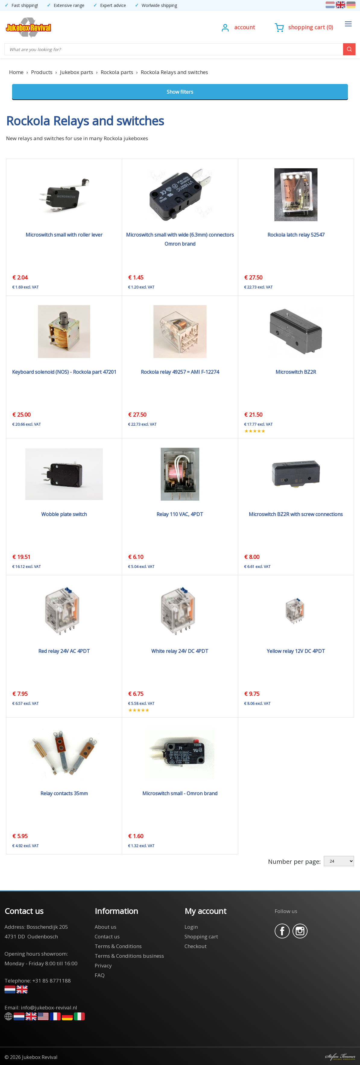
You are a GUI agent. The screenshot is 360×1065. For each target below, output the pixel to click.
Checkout (196, 946)
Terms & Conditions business (129, 955)
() (304, 27)
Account (244, 27)
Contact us (107, 936)
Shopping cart (306, 27)
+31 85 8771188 (51, 980)
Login (191, 926)
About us (105, 926)
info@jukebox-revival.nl (49, 1007)
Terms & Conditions (118, 946)
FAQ (100, 975)
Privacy (103, 965)
